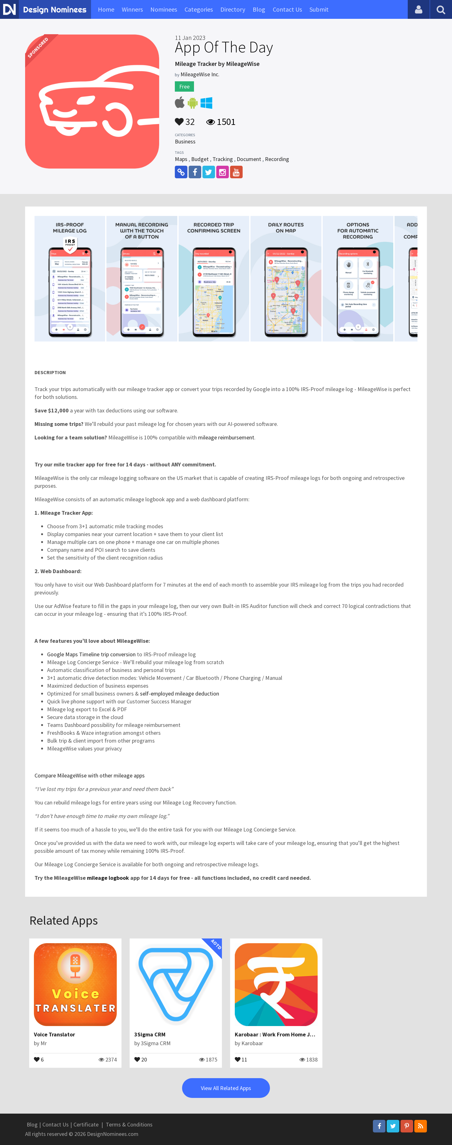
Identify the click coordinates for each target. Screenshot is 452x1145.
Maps (181, 159)
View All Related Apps (226, 1088)
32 (185, 119)
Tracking (223, 159)
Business (185, 141)
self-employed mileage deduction (179, 693)
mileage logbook (108, 877)
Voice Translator (54, 1034)
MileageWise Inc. (199, 74)
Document (249, 159)
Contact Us (287, 9)
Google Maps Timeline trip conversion (91, 654)
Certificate (86, 1124)
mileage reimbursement (226, 437)
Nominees (163, 9)
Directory (232, 9)
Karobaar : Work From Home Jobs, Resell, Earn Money (302, 1034)
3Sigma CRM (149, 1034)
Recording (277, 159)
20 (140, 1059)
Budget (200, 159)
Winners (132, 9)
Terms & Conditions (129, 1124)
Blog (259, 9)
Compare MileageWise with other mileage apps (90, 775)
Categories (199, 9)
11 (241, 1059)
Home (106, 9)
